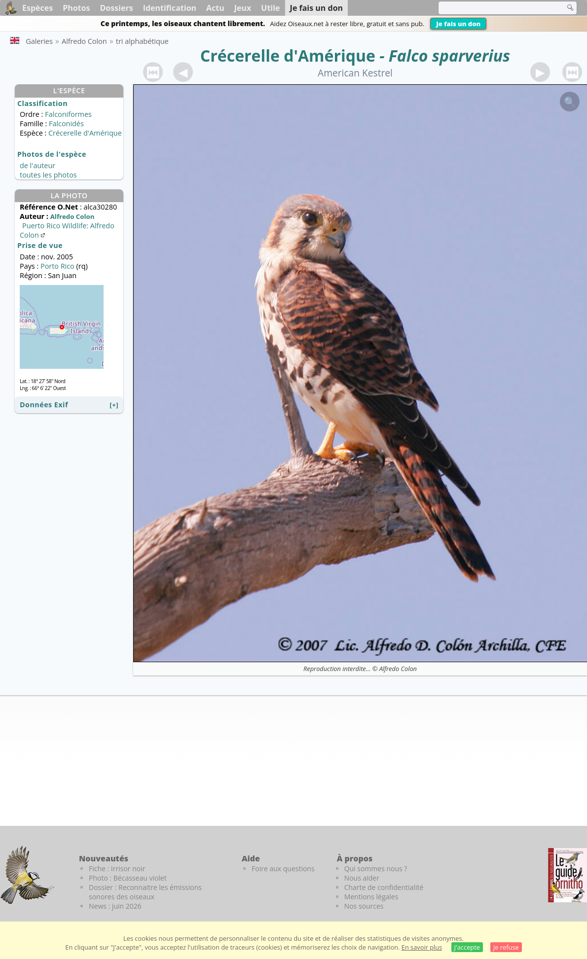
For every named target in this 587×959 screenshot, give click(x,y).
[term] (495, 7)
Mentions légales (371, 896)
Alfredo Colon (398, 668)
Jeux (243, 7)
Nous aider (361, 878)
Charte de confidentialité (384, 887)
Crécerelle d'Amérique (287, 55)
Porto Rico (57, 266)
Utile (270, 7)
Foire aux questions (283, 868)
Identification (169, 7)
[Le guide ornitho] (567, 875)
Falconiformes (68, 114)
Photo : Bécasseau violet (128, 878)
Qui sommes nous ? (375, 868)
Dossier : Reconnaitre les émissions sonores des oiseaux (145, 892)
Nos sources (364, 906)
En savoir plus (422, 947)
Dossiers (116, 7)
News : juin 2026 (115, 906)
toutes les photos (48, 174)
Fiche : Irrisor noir (117, 868)
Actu (215, 7)
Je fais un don (458, 23)
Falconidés (66, 123)
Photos (76, 7)
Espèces (37, 7)
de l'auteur (37, 165)
